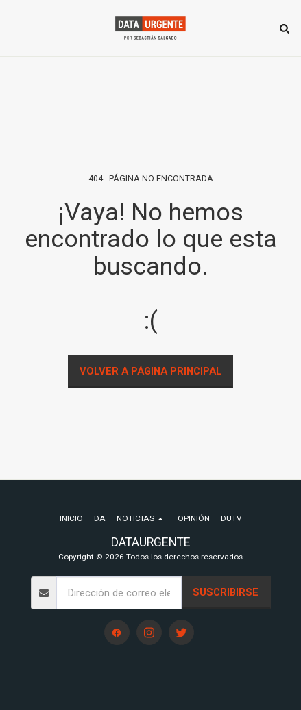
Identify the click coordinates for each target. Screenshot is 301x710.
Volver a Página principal (150, 371)
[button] (15, 28)
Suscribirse (225, 592)
